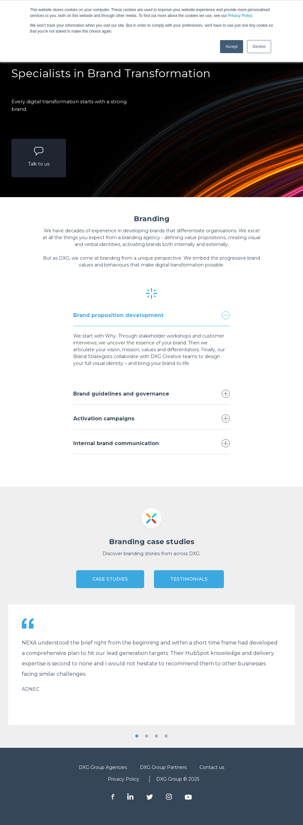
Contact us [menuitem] (212, 767)
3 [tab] (156, 736)
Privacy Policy (240, 15)
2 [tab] (147, 736)
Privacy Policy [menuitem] (123, 779)
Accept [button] (232, 46)
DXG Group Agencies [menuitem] (103, 767)
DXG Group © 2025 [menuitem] (177, 779)
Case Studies (110, 579)
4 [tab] (166, 736)
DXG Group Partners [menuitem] (163, 767)
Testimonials (189, 579)
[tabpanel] (151, 664)
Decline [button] (259, 46)
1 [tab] (137, 736)
